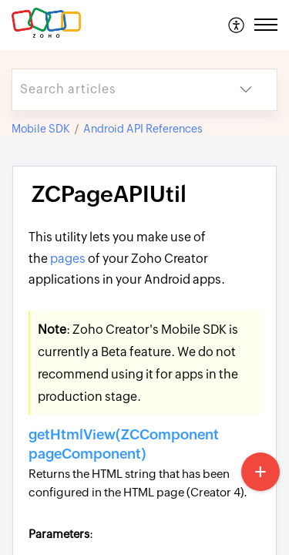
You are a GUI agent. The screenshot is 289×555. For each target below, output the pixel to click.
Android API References (143, 129)
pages (68, 258)
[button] (237, 24)
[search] (113, 89)
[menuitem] (237, 24)
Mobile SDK (41, 129)
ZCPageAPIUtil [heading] (109, 194)
